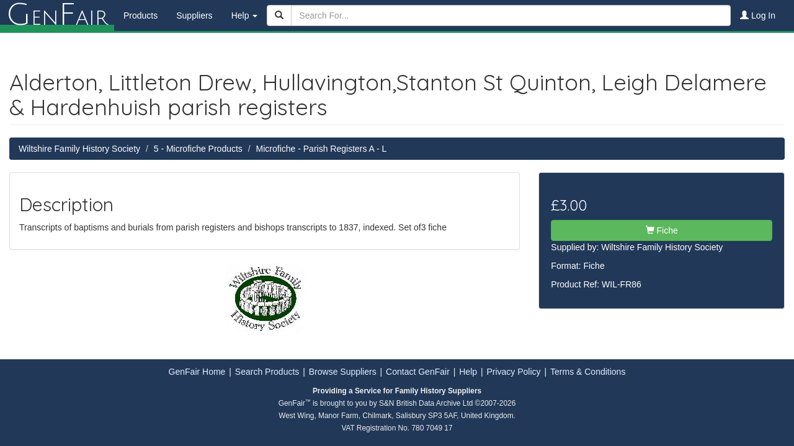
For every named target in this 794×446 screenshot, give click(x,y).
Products (140, 15)
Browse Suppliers (343, 372)
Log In (757, 15)
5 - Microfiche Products (198, 149)
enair (57, 15)
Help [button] (244, 15)
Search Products (267, 372)
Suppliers (194, 15)
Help (468, 372)
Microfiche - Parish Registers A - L (321, 149)
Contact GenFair (418, 372)
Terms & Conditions (587, 372)
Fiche (662, 230)
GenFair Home (197, 372)
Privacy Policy (513, 372)
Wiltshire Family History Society (79, 149)
